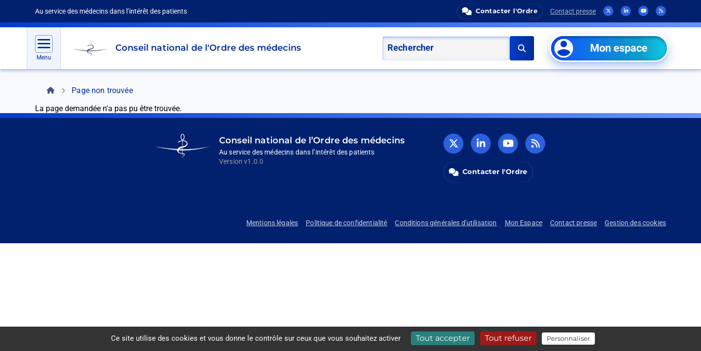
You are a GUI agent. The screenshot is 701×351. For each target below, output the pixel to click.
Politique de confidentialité (346, 223)
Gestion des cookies (635, 223)
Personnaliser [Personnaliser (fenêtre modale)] (568, 338)
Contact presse (573, 11)
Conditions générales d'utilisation (446, 223)
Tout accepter (443, 338)
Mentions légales (272, 223)
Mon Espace (524, 223)
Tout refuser (508, 338)
